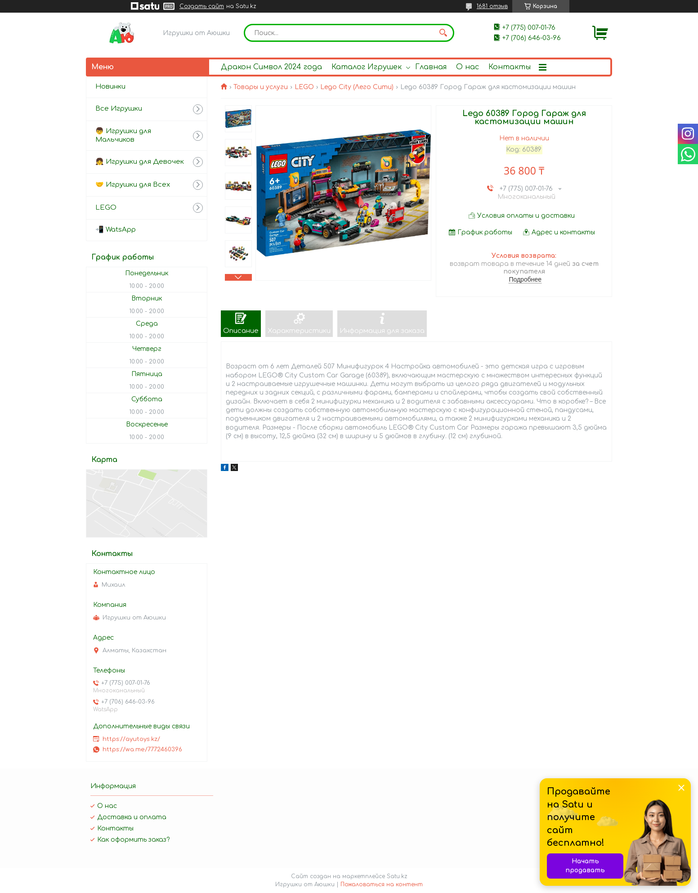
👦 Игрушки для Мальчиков (123, 135)
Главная (431, 67)
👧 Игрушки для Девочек (139, 162)
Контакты (509, 67)
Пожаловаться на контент (381, 884)
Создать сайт (201, 6)
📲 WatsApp (115, 229)
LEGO (304, 87)
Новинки (110, 86)
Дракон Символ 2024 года (271, 67)
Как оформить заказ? (133, 839)
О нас (467, 67)
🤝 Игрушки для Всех (132, 184)
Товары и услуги (260, 87)
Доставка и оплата (131, 817)
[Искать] (443, 33)
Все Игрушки (118, 108)
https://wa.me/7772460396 (142, 749)
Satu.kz (397, 876)
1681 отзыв (492, 6)
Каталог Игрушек (366, 67)
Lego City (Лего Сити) (357, 87)
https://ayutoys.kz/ (131, 739)
